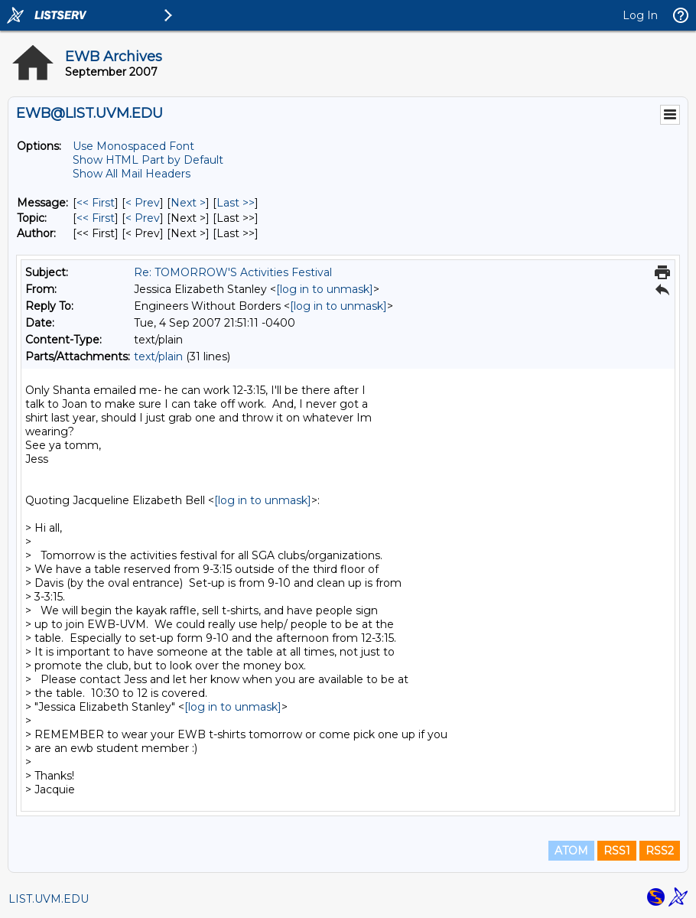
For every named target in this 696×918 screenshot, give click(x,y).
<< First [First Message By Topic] (95, 218)
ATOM (571, 851)
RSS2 (660, 851)
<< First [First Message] (95, 203)
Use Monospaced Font (133, 146)
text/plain (158, 356)
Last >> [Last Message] (235, 203)
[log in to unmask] (324, 289)
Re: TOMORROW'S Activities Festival (233, 272)
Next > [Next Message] (188, 203)
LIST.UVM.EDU (48, 899)
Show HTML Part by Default (148, 160)
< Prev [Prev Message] (142, 203)
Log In (640, 15)
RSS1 (616, 851)
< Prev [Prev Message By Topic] (142, 218)
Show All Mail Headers (131, 174)
